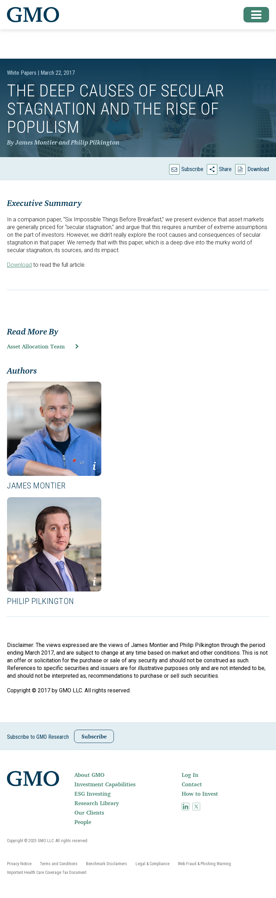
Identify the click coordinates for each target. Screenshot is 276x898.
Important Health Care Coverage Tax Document (46, 872)
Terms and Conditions (59, 863)
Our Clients (89, 812)
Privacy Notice (19, 863)
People (82, 821)
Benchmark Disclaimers (106, 863)
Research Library (96, 803)
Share (225, 169)
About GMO (89, 774)
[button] (253, 15)
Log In (190, 774)
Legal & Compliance (152, 863)
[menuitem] (127, 775)
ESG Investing (92, 793)
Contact (192, 784)
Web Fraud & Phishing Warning (204, 863)
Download (258, 169)
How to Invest (200, 793)
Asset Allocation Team (36, 346)
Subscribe (192, 169)
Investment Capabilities (105, 784)
